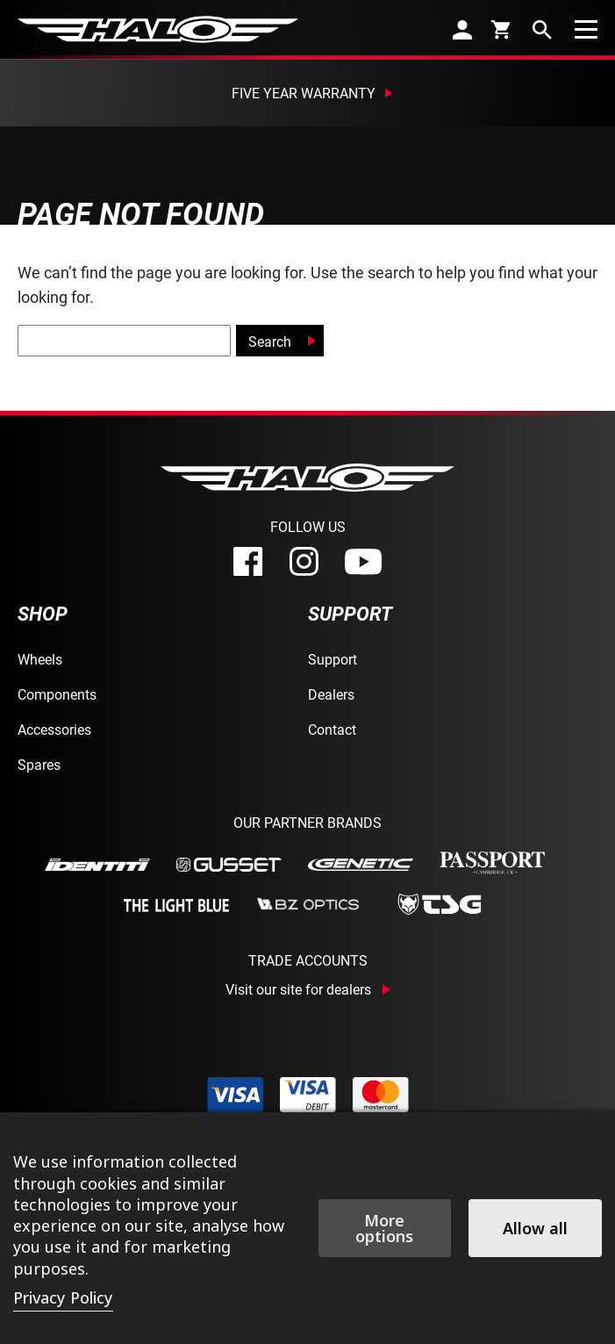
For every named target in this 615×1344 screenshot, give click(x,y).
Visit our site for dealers (298, 989)
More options (384, 1228)
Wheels (40, 659)
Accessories (54, 729)
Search (269, 341)
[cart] (502, 29)
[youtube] (363, 562)
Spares (39, 764)
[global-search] (124, 340)
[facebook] (247, 561)
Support (332, 659)
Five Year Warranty (303, 92)
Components (57, 694)
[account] (462, 29)
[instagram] (304, 561)
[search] (542, 29)
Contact (332, 729)
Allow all (535, 1228)
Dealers (331, 694)
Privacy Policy (63, 1297)
